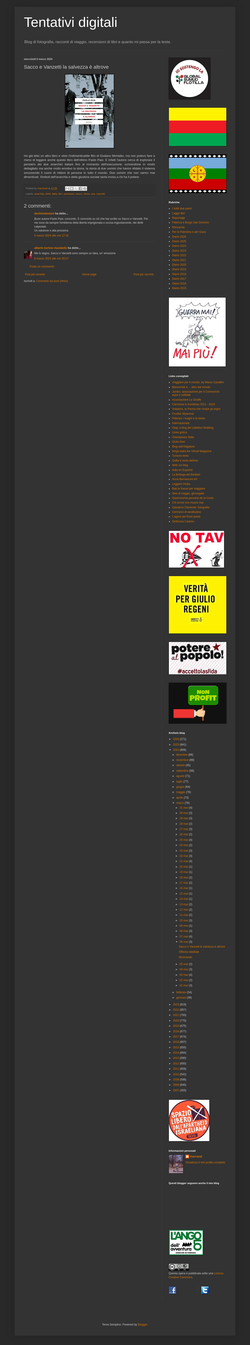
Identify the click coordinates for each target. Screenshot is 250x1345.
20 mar (184, 866)
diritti (48, 193)
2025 (176, 744)
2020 (176, 1020)
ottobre (181, 765)
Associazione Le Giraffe (186, 399)
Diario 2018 (179, 274)
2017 (176, 1036)
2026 (176, 739)
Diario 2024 (179, 246)
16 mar (184, 888)
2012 (176, 1063)
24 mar (184, 845)
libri (60, 193)
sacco (79, 193)
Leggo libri (178, 213)
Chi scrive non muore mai (187, 502)
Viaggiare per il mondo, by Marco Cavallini (198, 382)
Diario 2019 (179, 269)
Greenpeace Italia (183, 437)
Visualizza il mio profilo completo (205, 1162)
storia (87, 193)
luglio (179, 781)
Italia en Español (182, 470)
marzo (180, 803)
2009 (176, 1079)
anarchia (39, 193)
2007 (176, 1090)
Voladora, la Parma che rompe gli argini (196, 409)
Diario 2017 (179, 278)
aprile (180, 797)
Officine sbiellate (189, 952)
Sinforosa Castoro (183, 521)
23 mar (184, 850)
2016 (176, 1042)
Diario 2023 (179, 250)
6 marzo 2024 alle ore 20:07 (51, 258)
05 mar (184, 964)
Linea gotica (179, 432)
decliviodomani (44, 213)
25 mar (184, 839)
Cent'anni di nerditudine (186, 512)
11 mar (184, 915)
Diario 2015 (179, 288)
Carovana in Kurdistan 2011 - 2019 (193, 404)
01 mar (184, 985)
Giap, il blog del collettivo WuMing (192, 427)
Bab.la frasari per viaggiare (188, 488)
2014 (176, 1052)
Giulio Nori (178, 441)
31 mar (184, 807)
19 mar (184, 872)
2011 (176, 1068)
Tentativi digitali (70, 22)
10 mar (184, 920)
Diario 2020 (179, 264)
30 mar (184, 813)
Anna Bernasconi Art (184, 479)
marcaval (196, 1156)
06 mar (184, 941)
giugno (180, 786)
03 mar (184, 974)
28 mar (184, 823)
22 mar (184, 856)
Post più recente (35, 274)
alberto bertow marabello (50, 248)
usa (93, 193)
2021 (176, 1015)
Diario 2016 (179, 283)
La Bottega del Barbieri (186, 474)
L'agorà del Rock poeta (186, 516)
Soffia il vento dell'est (185, 460)
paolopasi (69, 193)
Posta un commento (42, 266)
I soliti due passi (182, 208)
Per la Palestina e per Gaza (189, 232)
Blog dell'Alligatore (183, 446)
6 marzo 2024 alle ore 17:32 (51, 235)
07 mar (184, 936)
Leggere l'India (181, 484)
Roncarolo (178, 227)
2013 (176, 1058)
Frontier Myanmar (183, 413)
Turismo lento (180, 455)
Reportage (178, 217)
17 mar (184, 882)
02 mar (184, 980)
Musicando (185, 957)
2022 (176, 1009)
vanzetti (100, 193)
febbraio (181, 992)
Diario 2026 (179, 236)
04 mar (184, 969)
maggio (181, 792)
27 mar (184, 829)
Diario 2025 (179, 241)
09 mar (184, 925)
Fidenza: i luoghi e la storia (188, 418)
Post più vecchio (144, 274)
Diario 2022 (179, 255)
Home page (89, 274)
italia (54, 193)
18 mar (184, 877)
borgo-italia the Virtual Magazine (192, 451)
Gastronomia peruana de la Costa (192, 498)
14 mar (184, 898)
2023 (176, 1004)
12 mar (184, 909)
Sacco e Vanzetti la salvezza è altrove (202, 946)
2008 (176, 1084)
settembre (182, 770)
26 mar (184, 834)
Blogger (142, 1324)
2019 (176, 1025)
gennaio (181, 997)
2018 (176, 1031)
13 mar (184, 904)
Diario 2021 (179, 260)
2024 (176, 749)
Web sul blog (180, 465)
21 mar (184, 861)
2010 (176, 1074)
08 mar (184, 931)
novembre (182, 760)
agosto (180, 776)
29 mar (184, 818)
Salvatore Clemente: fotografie (190, 507)
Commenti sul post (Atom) (52, 281)
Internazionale (180, 423)
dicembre (182, 754)
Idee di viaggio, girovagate (188, 493)
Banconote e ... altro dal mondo (191, 387)
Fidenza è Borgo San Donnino (190, 222)
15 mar (184, 893)
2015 (176, 1047)
